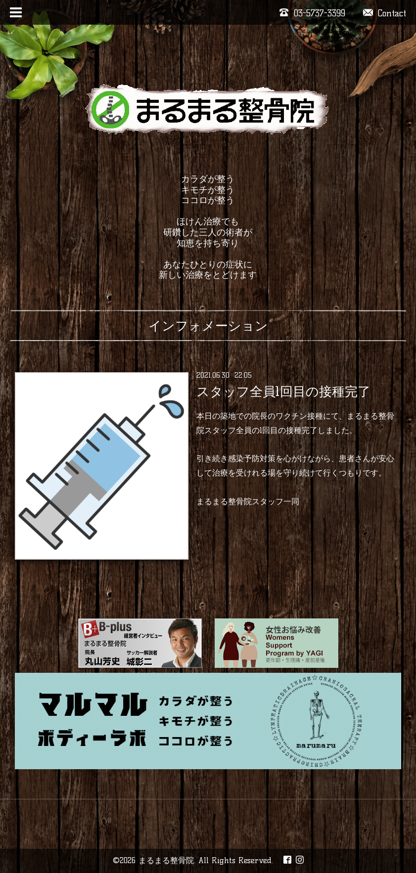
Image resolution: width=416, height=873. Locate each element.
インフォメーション (208, 326)
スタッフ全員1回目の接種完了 (283, 391)
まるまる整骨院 (166, 860)
